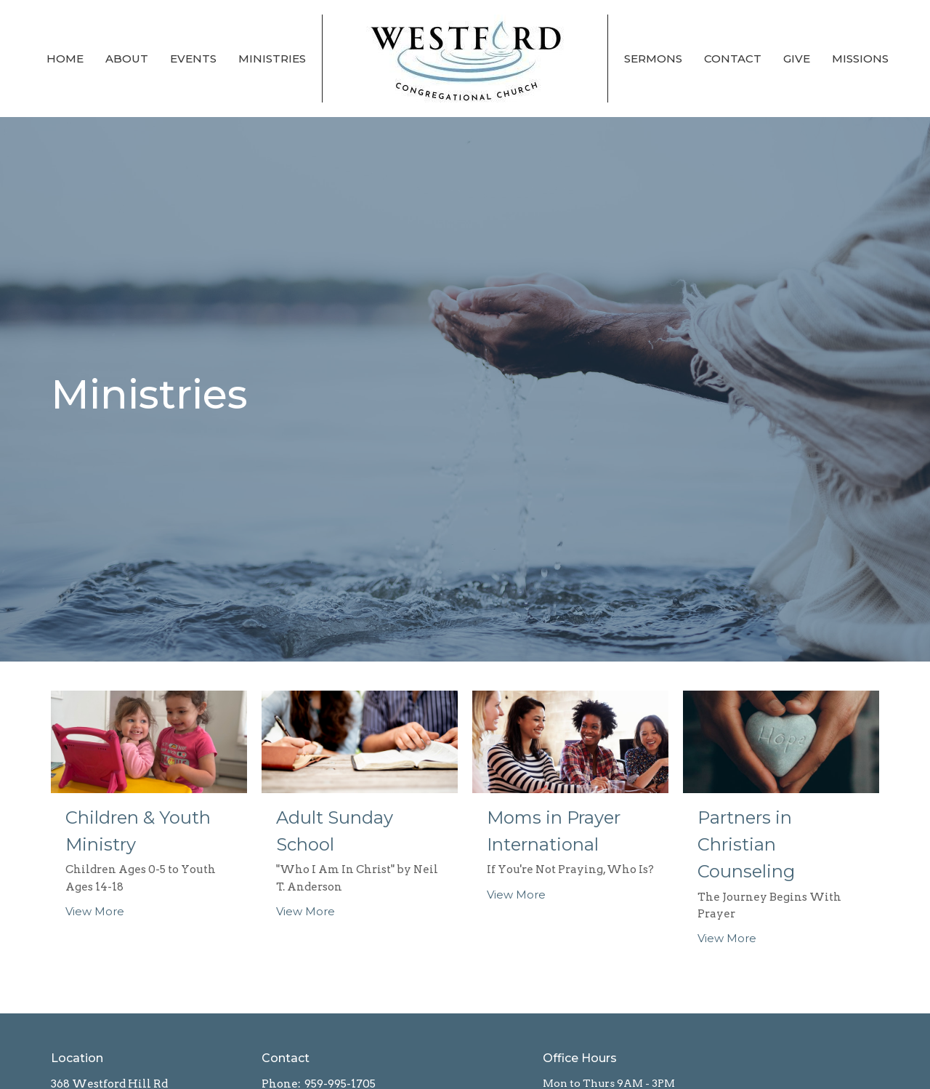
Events (193, 58)
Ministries (272, 58)
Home (65, 58)
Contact (732, 58)
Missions (860, 58)
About (126, 58)
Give (796, 58)
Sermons (653, 58)
